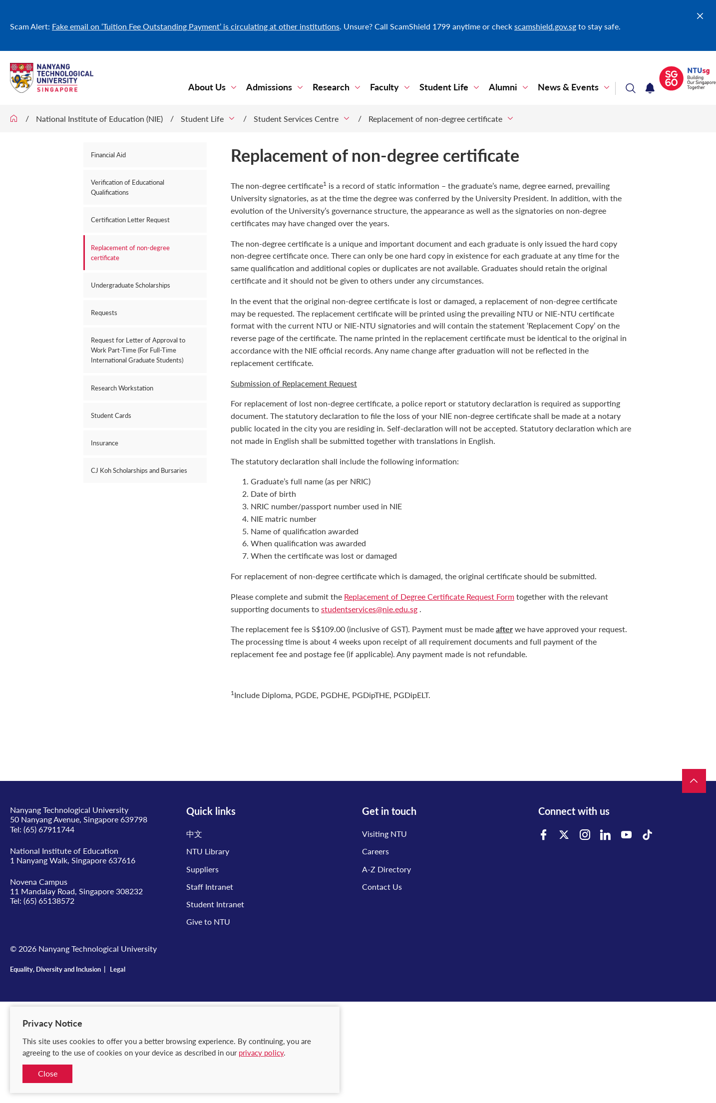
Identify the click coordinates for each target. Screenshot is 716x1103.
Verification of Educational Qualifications (127, 187)
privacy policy (261, 1052)
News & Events (568, 87)
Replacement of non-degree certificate (435, 118)
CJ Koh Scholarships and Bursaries (139, 470)
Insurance (104, 443)
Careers (375, 851)
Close (47, 1073)
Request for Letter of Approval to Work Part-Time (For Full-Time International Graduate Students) (138, 350)
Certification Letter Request (130, 220)
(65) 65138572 (48, 900)
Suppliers (202, 869)
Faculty (384, 87)
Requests (104, 313)
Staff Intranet (209, 886)
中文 (194, 833)
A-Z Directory (386, 869)
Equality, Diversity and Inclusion (55, 969)
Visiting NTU (384, 833)
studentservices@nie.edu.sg (369, 609)
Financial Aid (108, 155)
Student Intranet (215, 904)
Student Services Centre (296, 118)
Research (331, 87)
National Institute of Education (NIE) (99, 118)
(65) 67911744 (48, 829)
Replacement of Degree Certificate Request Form (429, 596)
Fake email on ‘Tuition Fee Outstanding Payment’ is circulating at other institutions (196, 26)
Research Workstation (122, 388)
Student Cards (111, 415)
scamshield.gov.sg (545, 26)
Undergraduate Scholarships (130, 285)
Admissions (269, 87)
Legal (117, 969)
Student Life (443, 87)
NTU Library (207, 851)
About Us (207, 87)
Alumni (503, 87)
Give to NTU (208, 921)
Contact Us (382, 886)
